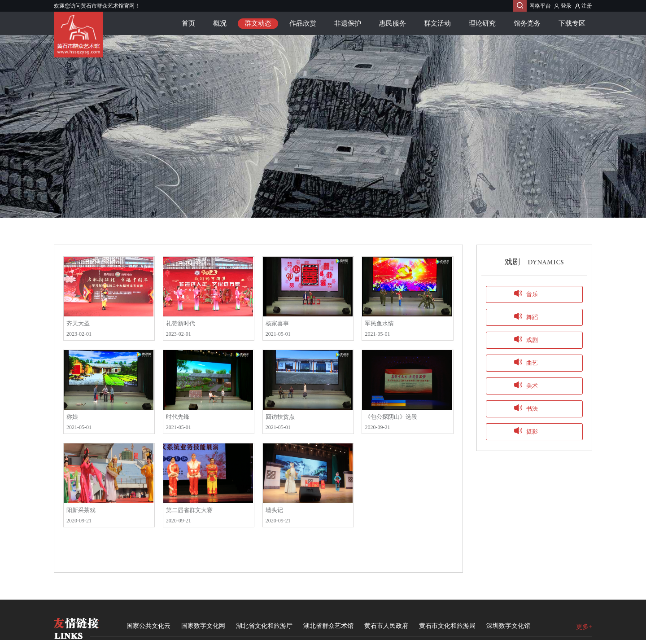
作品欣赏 (302, 23)
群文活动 (437, 23)
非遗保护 (347, 23)
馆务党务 (527, 23)
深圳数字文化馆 (508, 625)
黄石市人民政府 (386, 625)
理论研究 (482, 23)
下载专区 (572, 23)
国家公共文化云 (148, 625)
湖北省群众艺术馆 (328, 625)
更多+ (584, 626)
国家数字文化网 (203, 625)
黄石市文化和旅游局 (447, 625)
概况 (220, 23)
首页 (188, 23)
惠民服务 (392, 23)
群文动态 (257, 23)
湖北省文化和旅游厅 (264, 625)
